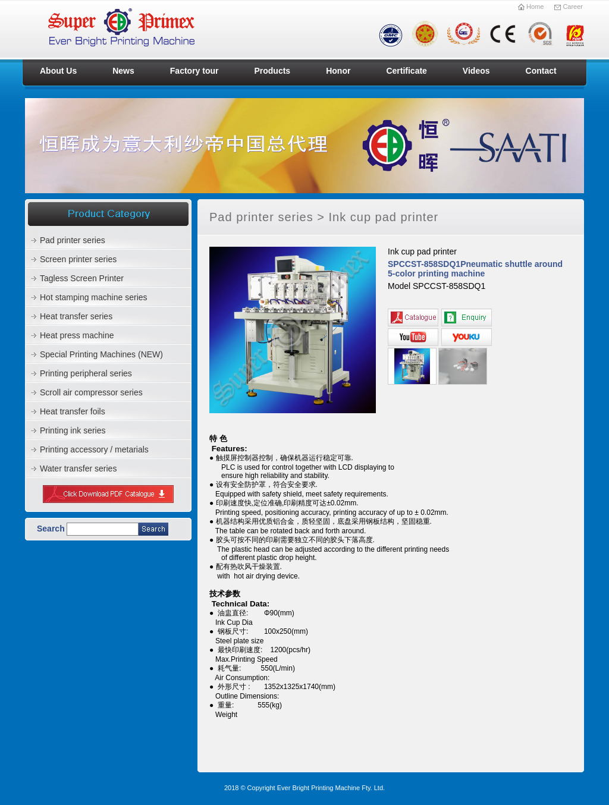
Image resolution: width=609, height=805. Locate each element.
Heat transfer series (76, 316)
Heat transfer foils (72, 411)
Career (568, 6)
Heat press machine (77, 335)
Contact (541, 71)
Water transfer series (78, 468)
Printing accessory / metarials (94, 449)
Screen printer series (78, 259)
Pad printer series (72, 240)
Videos (476, 71)
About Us (58, 71)
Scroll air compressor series (91, 392)
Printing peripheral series (86, 373)
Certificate (406, 71)
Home (531, 6)
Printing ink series (73, 430)
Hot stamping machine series (93, 297)
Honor (338, 71)
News (123, 71)
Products (272, 71)
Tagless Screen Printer (82, 278)
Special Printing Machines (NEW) (101, 354)
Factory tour (194, 71)
